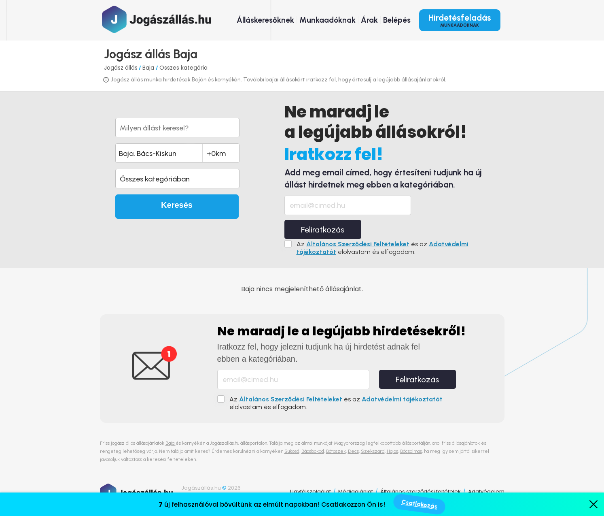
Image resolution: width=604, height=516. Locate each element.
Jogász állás (121, 68)
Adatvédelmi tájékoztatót (402, 399)
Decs (353, 451)
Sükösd (291, 451)
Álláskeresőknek (265, 20)
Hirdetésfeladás (459, 20)
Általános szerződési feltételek (420, 491)
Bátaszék (336, 451)
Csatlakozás (419, 504)
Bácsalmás (411, 451)
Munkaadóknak (327, 20)
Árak (369, 20)
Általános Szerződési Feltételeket (357, 244)
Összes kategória (183, 68)
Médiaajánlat (355, 491)
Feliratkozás (322, 230)
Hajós (392, 451)
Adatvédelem (486, 491)
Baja (149, 68)
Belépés (397, 20)
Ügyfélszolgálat (310, 491)
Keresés (177, 204)
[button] (177, 178)
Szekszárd (373, 451)
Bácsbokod (312, 451)
